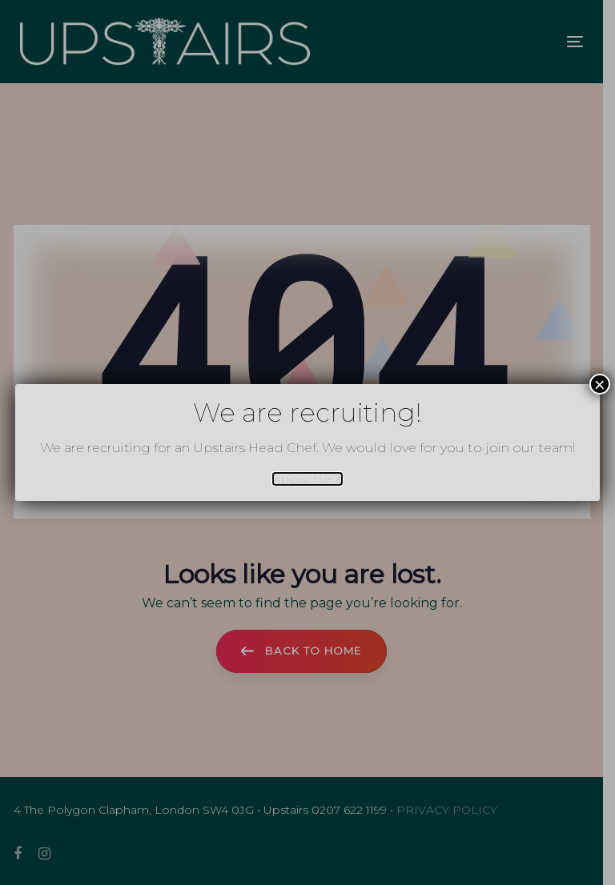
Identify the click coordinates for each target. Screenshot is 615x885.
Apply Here (307, 479)
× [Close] (599, 384)
